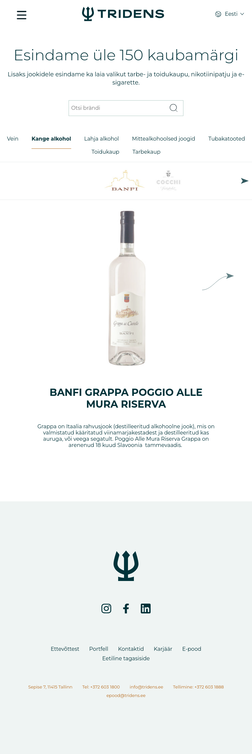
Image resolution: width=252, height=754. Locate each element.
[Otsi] (173, 108)
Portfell (98, 649)
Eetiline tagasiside (126, 658)
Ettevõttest (65, 649)
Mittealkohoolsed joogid (163, 139)
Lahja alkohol (101, 139)
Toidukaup (105, 152)
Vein (12, 139)
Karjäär (163, 649)
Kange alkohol (51, 139)
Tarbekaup (146, 152)
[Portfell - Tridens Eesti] (123, 15)
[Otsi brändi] (118, 108)
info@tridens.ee (146, 686)
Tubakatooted (226, 139)
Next (245, 181)
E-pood (191, 649)
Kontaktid (131, 649)
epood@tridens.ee (125, 695)
